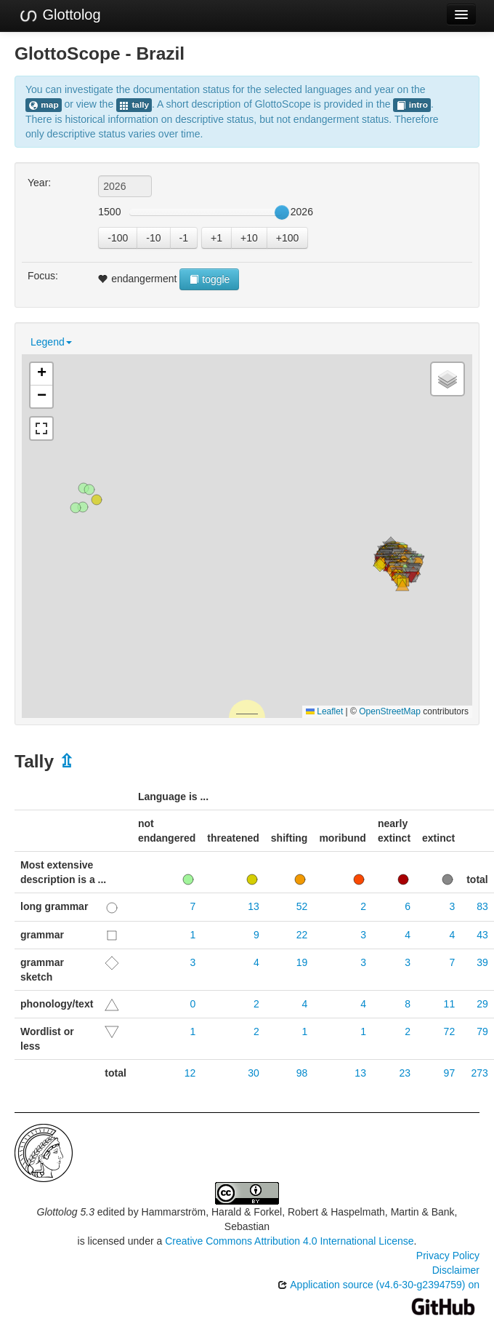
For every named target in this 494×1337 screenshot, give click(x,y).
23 (404, 1073)
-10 (153, 238)
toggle (209, 279)
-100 (118, 238)
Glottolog (59, 15)
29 (482, 1004)
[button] (380, 565)
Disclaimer (455, 1270)
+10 (249, 238)
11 (449, 1004)
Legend (51, 342)
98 (302, 1073)
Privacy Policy (447, 1255)
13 (253, 906)
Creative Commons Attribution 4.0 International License (289, 1241)
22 (302, 935)
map (43, 105)
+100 (287, 238)
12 (190, 1073)
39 (482, 962)
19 (302, 962)
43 (482, 935)
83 (482, 906)
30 (253, 1073)
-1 (183, 238)
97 (449, 1073)
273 (479, 1073)
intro (412, 105)
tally (134, 105)
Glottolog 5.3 (65, 1212)
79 (482, 1031)
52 (302, 906)
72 (449, 1031)
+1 (216, 238)
